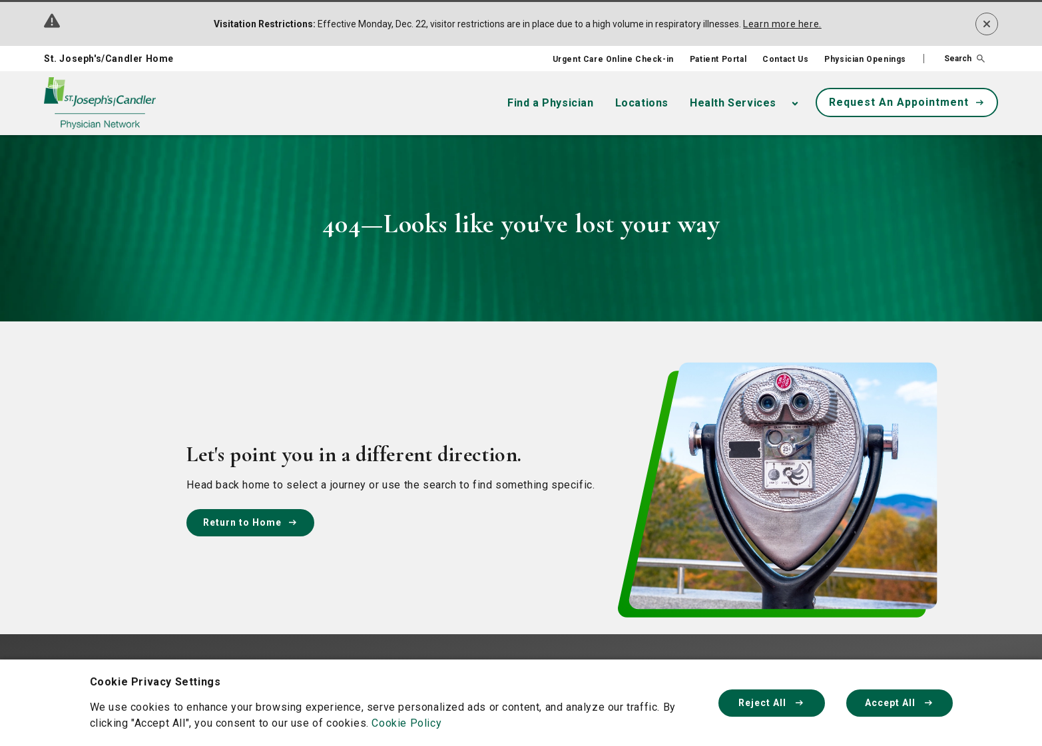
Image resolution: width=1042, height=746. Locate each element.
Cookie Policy (406, 723)
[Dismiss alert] (986, 24)
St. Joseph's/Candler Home (109, 58)
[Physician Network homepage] (100, 103)
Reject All (771, 702)
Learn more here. (782, 24)
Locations (641, 102)
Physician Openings (865, 59)
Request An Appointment (907, 102)
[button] (954, 59)
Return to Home (250, 522)
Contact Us (785, 59)
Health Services (733, 102)
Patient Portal (718, 59)
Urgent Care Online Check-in (613, 59)
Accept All (899, 702)
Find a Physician (550, 102)
